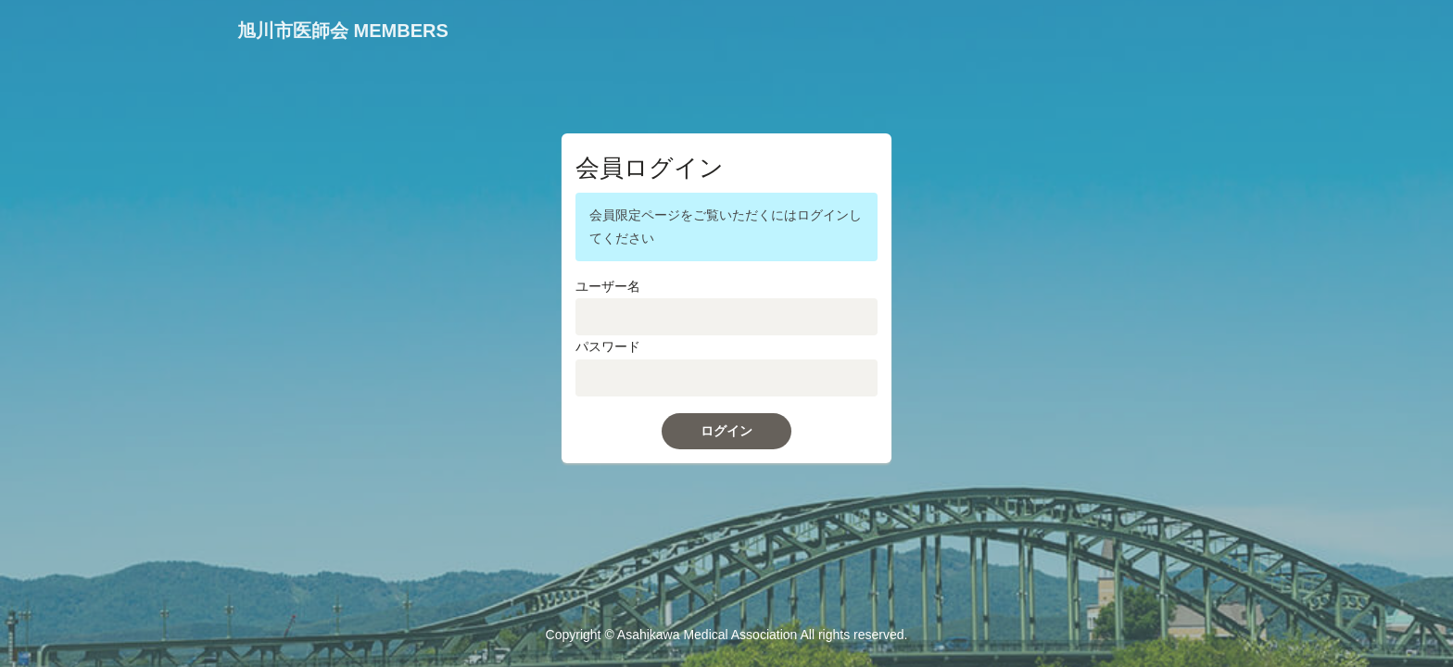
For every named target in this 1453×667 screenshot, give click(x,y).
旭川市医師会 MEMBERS (343, 30)
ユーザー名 (607, 286)
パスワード (607, 346)
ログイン (726, 430)
